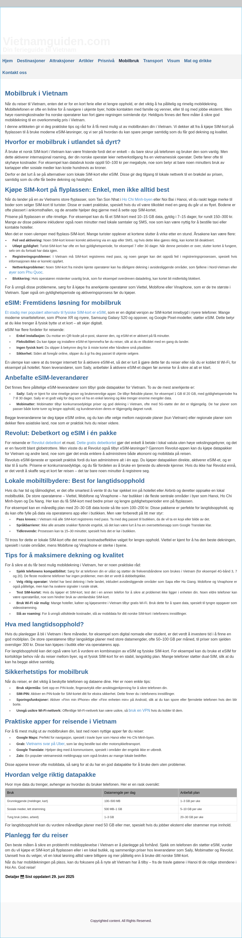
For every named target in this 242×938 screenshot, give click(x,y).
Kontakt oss (14, 72)
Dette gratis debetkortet (97, 443)
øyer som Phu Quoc (26, 272)
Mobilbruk (129, 60)
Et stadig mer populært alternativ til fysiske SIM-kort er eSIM (55, 312)
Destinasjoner (31, 60)
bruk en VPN (139, 710)
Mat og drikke (198, 60)
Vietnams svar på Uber (45, 744)
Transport (153, 60)
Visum (173, 60)
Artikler (86, 60)
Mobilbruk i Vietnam (36, 93)
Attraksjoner (61, 60)
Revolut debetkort (46, 443)
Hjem (7, 60)
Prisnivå (106, 60)
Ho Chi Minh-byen (137, 199)
